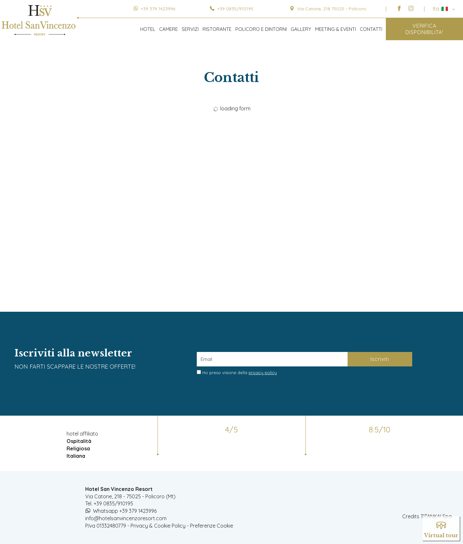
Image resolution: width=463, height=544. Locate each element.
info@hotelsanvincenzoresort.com (126, 518)
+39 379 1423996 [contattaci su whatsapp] (158, 9)
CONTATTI (371, 29)
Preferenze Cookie (211, 525)
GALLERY (301, 29)
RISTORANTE (217, 29)
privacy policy (263, 372)
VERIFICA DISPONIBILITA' (424, 29)
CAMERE (168, 29)
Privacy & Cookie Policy (158, 525)
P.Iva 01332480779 (105, 525)
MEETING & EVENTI (335, 29)
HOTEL (147, 29)
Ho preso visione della (239, 372)
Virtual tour (441, 528)
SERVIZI (190, 29)
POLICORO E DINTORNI (261, 29)
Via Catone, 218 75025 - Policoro (328, 9)
